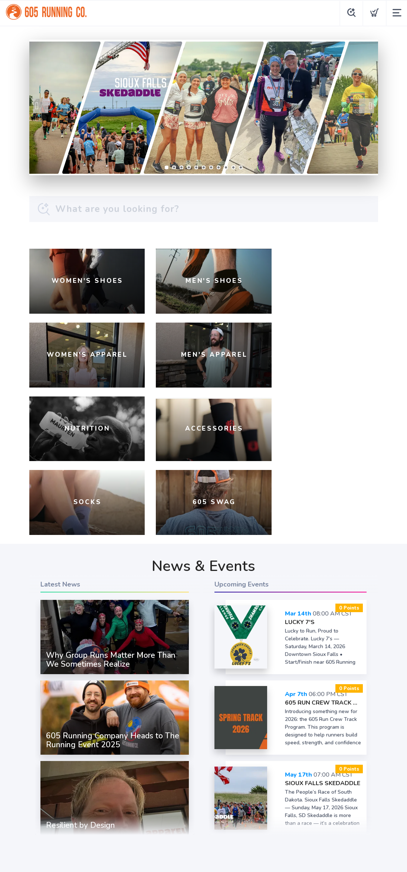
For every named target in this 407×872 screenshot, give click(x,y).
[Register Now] (203, 107)
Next (366, 105)
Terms (161, 808)
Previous (40, 105)
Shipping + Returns (228, 808)
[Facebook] (170, 790)
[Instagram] (192, 790)
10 (233, 167)
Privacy (186, 808)
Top (205, 857)
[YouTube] (237, 790)
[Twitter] (215, 790)
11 (241, 167)
